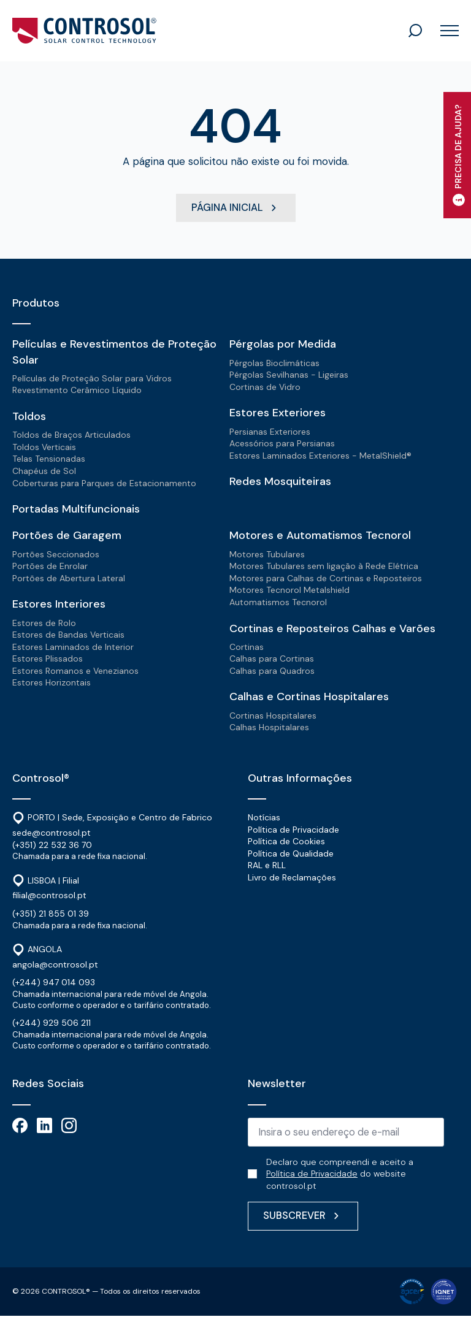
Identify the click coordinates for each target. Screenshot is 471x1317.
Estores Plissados (47, 659)
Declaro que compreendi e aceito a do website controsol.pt (339, 1174)
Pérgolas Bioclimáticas (274, 362)
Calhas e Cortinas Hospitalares (309, 697)
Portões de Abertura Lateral (68, 578)
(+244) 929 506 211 (51, 1023)
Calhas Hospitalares (269, 727)
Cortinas (246, 646)
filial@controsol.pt (49, 895)
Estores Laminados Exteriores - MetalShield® (320, 455)
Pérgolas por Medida (282, 344)
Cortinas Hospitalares (272, 715)
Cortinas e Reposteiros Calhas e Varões (332, 628)
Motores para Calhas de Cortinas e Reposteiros (325, 578)
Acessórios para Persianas (282, 443)
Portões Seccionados (55, 554)
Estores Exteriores (277, 413)
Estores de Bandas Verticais (68, 635)
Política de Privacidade (293, 829)
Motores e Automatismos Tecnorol (320, 536)
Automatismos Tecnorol (278, 602)
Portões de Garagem (66, 536)
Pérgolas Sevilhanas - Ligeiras (288, 375)
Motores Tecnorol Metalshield (289, 590)
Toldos (29, 417)
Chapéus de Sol (44, 471)
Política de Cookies (286, 841)
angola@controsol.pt (55, 964)
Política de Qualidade (291, 854)
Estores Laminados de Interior (73, 646)
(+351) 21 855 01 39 (50, 914)
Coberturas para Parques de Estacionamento (104, 483)
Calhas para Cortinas (271, 659)
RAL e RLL (267, 865)
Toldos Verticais (44, 446)
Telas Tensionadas (48, 459)
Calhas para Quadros (272, 671)
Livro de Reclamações (292, 878)
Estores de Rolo (44, 622)
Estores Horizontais (51, 683)
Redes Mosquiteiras (280, 482)
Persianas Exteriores (269, 431)
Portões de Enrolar (50, 566)
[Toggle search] (415, 31)
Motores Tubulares (267, 554)
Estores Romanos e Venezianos (75, 671)
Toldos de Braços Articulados (71, 435)
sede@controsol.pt (51, 833)
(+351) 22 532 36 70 (52, 844)
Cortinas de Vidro (265, 387)
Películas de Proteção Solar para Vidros (92, 378)
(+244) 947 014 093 (53, 982)
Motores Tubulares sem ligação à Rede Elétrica (323, 566)
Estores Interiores (58, 604)
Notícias (264, 817)
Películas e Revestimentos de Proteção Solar (114, 352)
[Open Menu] (445, 30)
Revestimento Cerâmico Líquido (77, 390)
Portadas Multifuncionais (76, 509)
